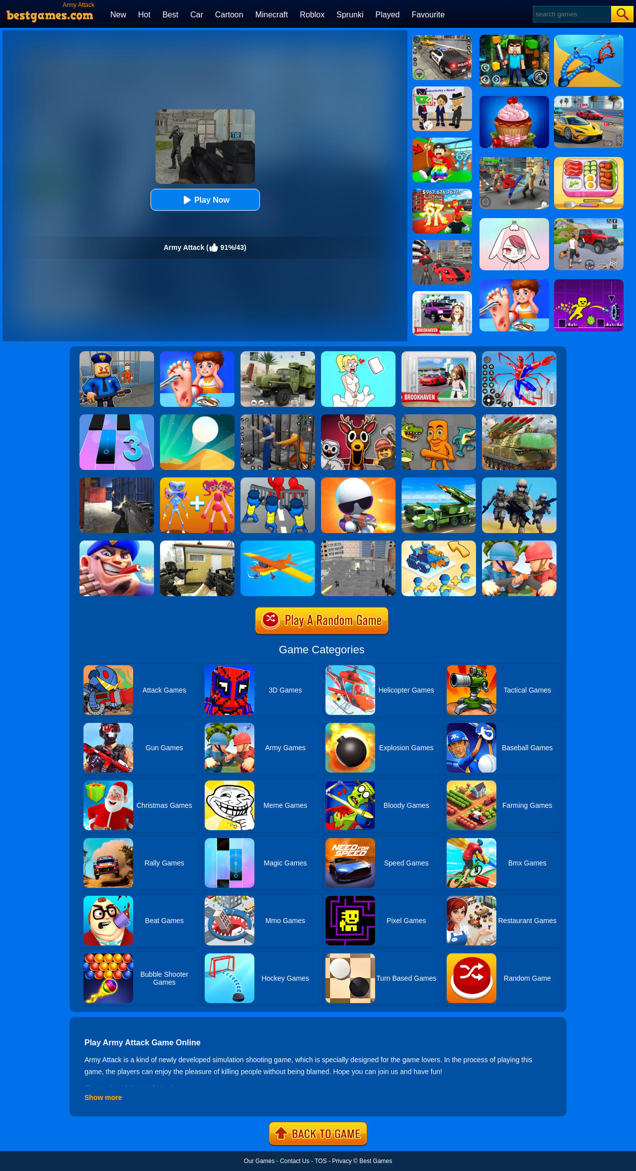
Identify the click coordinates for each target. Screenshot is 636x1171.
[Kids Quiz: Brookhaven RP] (442, 294)
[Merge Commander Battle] (438, 544)
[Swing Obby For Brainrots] (442, 141)
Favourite (428, 14)
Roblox (312, 14)
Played (388, 14)
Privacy (341, 1161)
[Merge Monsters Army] (197, 480)
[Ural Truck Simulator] (277, 354)
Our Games (259, 1161)
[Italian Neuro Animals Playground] (438, 417)
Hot (144, 14)
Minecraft (271, 14)
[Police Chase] (442, 38)
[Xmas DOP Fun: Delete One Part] (358, 354)
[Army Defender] (117, 544)
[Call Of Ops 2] (197, 544)
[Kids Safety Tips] (197, 354)
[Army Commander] (519, 544)
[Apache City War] (358, 544)
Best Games (375, 1161)
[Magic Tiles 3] (117, 417)
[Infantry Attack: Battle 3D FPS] (519, 480)
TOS (320, 1161)
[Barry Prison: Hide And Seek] (117, 354)
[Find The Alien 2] (442, 89)
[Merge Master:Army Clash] (277, 480)
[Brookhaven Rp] (438, 354)
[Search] (571, 14)
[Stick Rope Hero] (442, 243)
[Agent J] (358, 480)
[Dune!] (197, 417)
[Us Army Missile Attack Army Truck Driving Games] (438, 480)
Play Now (205, 200)
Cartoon (229, 14)
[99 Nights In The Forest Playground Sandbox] (358, 417)
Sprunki (349, 14)
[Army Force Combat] (117, 480)
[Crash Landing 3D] (277, 544)
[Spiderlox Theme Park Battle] (519, 354)
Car (196, 14)
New (118, 14)
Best (170, 14)
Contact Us (294, 1161)
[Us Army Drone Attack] (519, 417)
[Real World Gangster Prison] (277, 417)
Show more (103, 1097)
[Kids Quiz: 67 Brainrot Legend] (442, 192)
